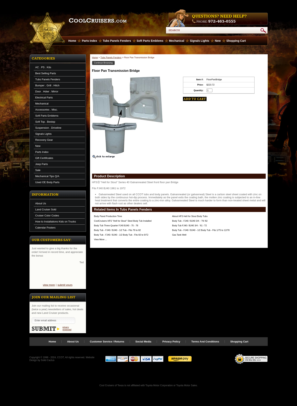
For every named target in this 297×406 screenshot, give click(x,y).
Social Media (143, 341)
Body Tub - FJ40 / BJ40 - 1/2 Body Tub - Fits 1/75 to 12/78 (201, 230)
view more (49, 284)
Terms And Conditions (205, 341)
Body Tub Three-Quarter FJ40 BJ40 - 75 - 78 (116, 225)
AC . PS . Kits (43, 67)
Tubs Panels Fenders (117, 40)
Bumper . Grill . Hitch (47, 85)
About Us (40, 203)
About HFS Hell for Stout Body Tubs (190, 216)
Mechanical (176, 40)
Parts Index (89, 40)
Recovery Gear (44, 139)
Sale (38, 170)
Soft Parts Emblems (150, 40)
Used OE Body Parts (47, 182)
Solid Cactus (47, 360)
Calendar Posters (45, 227)
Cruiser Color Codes (47, 215)
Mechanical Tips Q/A (47, 176)
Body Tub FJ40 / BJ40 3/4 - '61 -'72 (189, 225)
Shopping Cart (236, 40)
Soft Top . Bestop (45, 121)
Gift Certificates (44, 158)
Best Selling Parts (45, 73)
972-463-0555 (222, 21)
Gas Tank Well (179, 235)
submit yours (65, 284)
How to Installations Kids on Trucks (55, 221)
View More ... (100, 239)
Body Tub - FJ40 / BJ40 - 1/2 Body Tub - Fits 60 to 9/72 (121, 235)
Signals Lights (199, 40)
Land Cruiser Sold (45, 209)
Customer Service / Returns (107, 341)
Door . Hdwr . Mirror (46, 91)
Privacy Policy (171, 341)
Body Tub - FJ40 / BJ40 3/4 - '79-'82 (190, 221)
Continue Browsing (103, 63)
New (218, 40)
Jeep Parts (41, 164)
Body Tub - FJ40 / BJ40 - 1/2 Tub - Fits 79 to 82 (117, 230)
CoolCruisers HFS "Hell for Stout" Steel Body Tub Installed (123, 221)
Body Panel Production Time (108, 216)
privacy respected (67, 328)
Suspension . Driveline (48, 127)
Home (95, 57)
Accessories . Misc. (46, 109)
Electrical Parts (44, 97)
